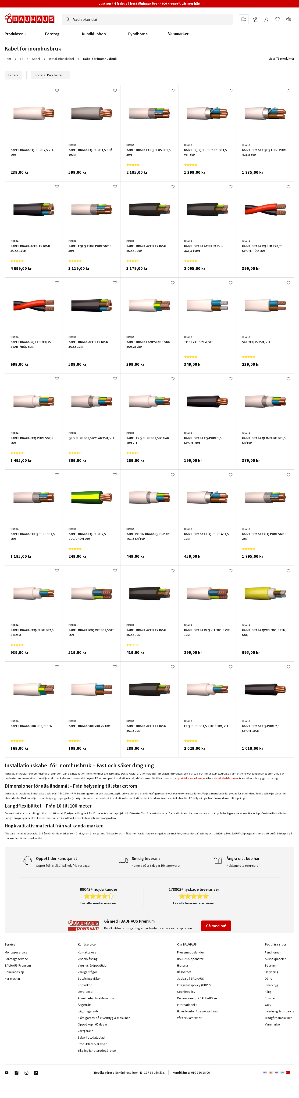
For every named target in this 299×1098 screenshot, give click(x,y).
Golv (268, 1005)
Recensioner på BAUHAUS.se (197, 998)
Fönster (270, 998)
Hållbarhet (184, 972)
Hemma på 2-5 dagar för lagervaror (156, 865)
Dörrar (269, 978)
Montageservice (16, 952)
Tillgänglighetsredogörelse (97, 1050)
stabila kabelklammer (225, 778)
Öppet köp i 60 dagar (92, 1024)
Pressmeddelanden (191, 952)
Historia (182, 965)
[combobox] (147, 19)
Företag (52, 34)
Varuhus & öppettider (93, 965)
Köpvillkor (85, 985)
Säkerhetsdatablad (91, 1037)
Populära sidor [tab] (275, 944)
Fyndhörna (138, 34)
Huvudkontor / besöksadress (197, 1011)
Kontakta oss (87, 952)
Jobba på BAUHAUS (190, 978)
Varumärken (178, 33)
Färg (268, 991)
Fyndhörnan (273, 952)
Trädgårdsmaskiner (278, 1018)
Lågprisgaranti (88, 1011)
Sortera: (50, 75)
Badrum (270, 965)
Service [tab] (10, 944)
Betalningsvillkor (89, 978)
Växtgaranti (85, 1031)
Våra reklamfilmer (189, 1018)
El (21, 59)
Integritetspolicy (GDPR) (194, 985)
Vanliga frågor (87, 972)
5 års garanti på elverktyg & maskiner (104, 1018)
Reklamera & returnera (242, 865)
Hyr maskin (12, 978)
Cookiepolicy (186, 991)
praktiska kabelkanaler (192, 778)
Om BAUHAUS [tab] (187, 944)
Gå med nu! (216, 925)
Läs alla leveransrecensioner (194, 903)
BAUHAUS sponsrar (190, 959)
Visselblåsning (88, 959)
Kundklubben (94, 34)
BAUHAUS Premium (18, 965)
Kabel (36, 59)
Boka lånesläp (14, 972)
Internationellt (187, 1005)
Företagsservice (16, 959)
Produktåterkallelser (92, 1044)
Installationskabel (61, 59)
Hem (8, 59)
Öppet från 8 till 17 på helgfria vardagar (63, 865)
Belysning (271, 972)
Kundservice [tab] (87, 944)
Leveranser (86, 991)
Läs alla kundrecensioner (98, 903)
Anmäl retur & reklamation (96, 998)
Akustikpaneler (275, 959)
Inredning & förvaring (279, 1011)
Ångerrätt (84, 1005)
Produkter (14, 34)
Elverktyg (271, 985)
